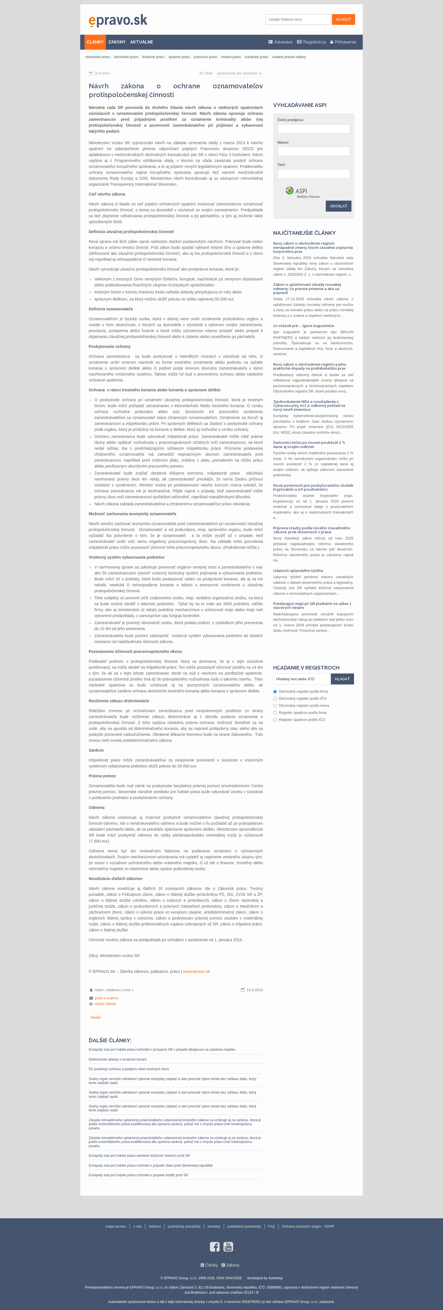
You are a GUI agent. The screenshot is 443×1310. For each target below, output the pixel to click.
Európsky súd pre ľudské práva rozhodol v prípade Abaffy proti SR (138, 1175)
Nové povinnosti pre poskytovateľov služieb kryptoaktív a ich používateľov (313, 487)
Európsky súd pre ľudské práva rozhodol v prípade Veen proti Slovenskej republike (151, 1166)
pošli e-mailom (107, 998)
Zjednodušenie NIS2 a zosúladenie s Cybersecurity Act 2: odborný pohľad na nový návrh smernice (309, 406)
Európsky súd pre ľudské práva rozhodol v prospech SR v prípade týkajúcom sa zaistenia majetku (162, 1050)
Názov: (283, 142)
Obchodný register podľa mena (301, 705)
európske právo (256, 57)
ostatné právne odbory (289, 57)
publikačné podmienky (244, 1226)
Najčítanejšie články (304, 233)
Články (211, 1265)
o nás (137, 1226)
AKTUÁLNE (141, 42)
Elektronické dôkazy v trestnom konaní (118, 1059)
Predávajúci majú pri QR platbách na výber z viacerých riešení (312, 606)
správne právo (179, 57)
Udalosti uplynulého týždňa (298, 571)
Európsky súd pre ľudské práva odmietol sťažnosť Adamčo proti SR (139, 1156)
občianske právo (97, 57)
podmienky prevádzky (184, 1226)
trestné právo (231, 57)
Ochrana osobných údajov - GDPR (308, 1226)
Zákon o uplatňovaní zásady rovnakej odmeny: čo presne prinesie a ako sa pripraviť (307, 288)
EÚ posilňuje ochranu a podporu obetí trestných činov (129, 1069)
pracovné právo (205, 57)
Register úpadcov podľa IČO (299, 719)
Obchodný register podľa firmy (300, 691)
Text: (281, 165)
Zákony (232, 1265)
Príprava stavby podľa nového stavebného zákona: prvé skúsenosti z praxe (311, 530)
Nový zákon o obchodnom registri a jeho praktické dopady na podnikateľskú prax (309, 366)
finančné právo (153, 57)
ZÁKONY (117, 42)
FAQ (271, 1226)
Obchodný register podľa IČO (300, 698)
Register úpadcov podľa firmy (300, 712)
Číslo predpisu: (290, 120)
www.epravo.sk (196, 971)
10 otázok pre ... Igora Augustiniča (303, 326)
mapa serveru (116, 1226)
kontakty (214, 1226)
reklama (155, 1226)
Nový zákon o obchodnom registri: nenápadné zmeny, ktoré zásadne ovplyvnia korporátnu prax (313, 247)
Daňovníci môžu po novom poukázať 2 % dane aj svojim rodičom (309, 444)
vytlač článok (105, 1004)
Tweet (95, 1017)
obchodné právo (126, 57)
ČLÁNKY (95, 42)
